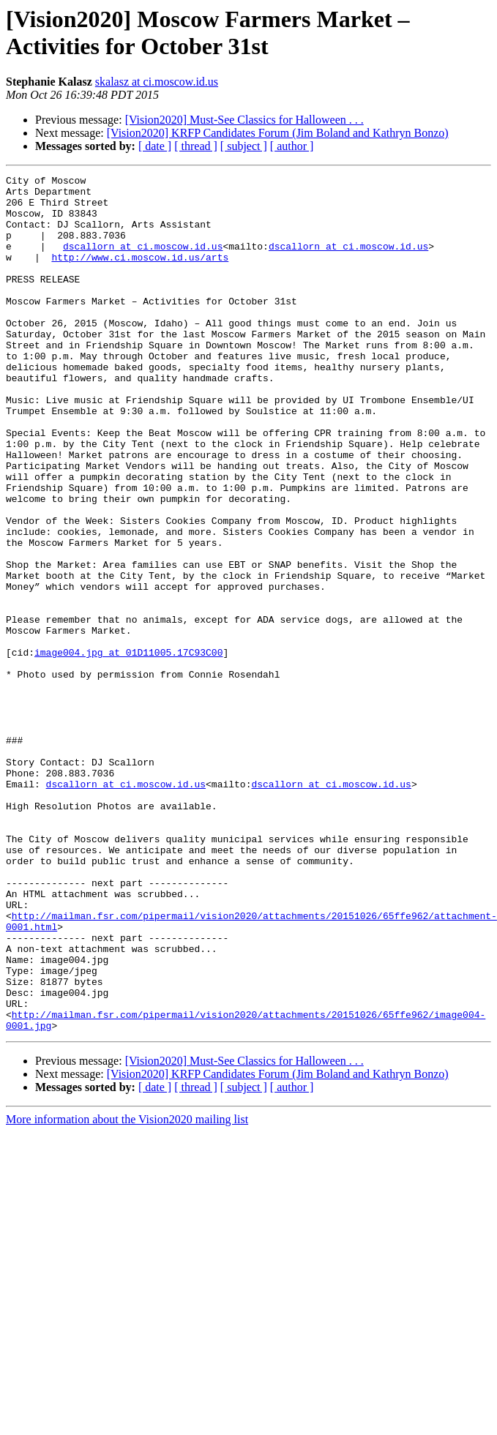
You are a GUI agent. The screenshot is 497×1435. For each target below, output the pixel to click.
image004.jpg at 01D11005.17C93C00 (128, 748)
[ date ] (154, 146)
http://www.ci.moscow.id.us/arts (139, 274)
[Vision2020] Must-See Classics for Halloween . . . (244, 119)
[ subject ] (243, 146)
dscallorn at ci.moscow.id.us (143, 261)
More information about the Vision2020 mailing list (127, 1290)
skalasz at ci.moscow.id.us (156, 81)
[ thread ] (195, 146)
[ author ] (292, 146)
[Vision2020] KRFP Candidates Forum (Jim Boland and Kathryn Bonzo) (278, 133)
